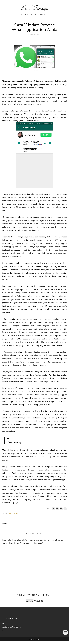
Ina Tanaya (34, 8)
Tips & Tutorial (14, 513)
